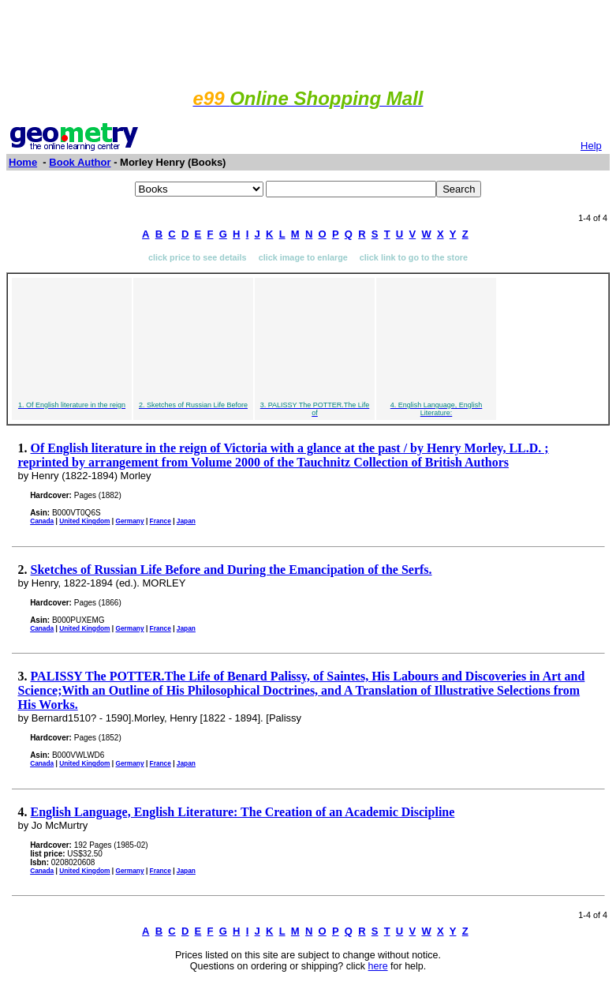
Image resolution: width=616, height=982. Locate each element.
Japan (186, 521)
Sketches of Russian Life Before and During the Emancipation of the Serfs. (231, 569)
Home (23, 162)
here (378, 966)
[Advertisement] (308, 41)
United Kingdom (84, 521)
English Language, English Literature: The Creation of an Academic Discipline (243, 812)
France (160, 521)
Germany (129, 521)
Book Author (79, 162)
